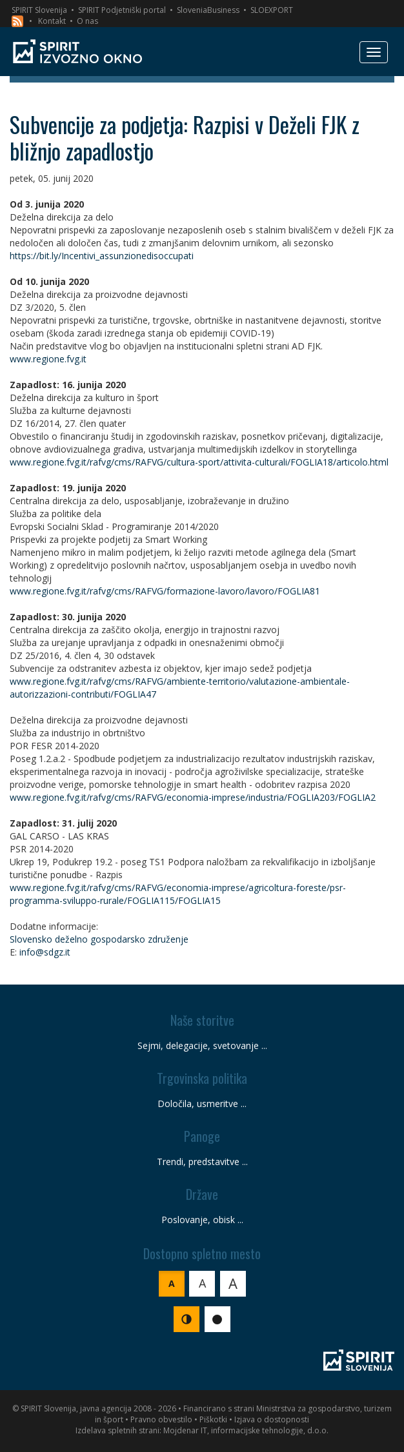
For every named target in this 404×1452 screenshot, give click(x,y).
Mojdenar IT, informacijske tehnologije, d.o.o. (245, 1430)
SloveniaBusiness (208, 10)
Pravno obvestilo (161, 1419)
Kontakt (52, 20)
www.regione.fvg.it (48, 359)
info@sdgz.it (44, 952)
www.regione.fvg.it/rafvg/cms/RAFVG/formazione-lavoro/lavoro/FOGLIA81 (165, 591)
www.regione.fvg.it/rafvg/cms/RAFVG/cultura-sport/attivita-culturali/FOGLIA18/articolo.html (199, 462)
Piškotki (213, 1419)
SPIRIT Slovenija (39, 10)
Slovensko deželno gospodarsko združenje (99, 939)
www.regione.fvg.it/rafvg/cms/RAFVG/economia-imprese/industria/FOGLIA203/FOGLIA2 (193, 797)
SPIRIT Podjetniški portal (122, 10)
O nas (87, 20)
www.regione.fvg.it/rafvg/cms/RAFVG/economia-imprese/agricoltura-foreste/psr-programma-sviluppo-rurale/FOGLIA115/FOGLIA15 (178, 894)
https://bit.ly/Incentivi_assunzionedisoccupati (102, 256)
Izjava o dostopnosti (271, 1419)
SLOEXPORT (271, 10)
